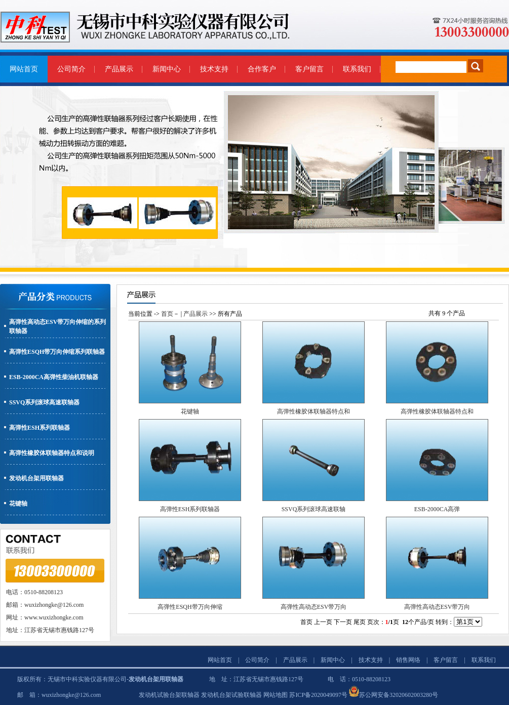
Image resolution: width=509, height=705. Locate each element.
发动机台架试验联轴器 (231, 694)
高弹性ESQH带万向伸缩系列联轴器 (57, 351)
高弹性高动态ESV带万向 (314, 606)
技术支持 (214, 69)
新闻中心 (166, 69)
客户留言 (309, 69)
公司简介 (71, 69)
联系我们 (357, 69)
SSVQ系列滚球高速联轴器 (44, 402)
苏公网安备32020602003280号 (398, 694)
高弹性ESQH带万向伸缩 (190, 606)
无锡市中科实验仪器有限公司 (87, 679)
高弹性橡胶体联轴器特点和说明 (51, 453)
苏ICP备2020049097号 (318, 694)
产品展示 (119, 69)
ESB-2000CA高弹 (437, 509)
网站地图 (275, 694)
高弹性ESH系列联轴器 (39, 427)
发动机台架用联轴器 (36, 478)
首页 (167, 313)
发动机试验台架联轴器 (169, 694)
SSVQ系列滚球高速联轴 (314, 509)
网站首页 (24, 69)
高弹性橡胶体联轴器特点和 (313, 411)
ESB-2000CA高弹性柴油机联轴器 (53, 377)
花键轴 (18, 503)
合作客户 (262, 69)
